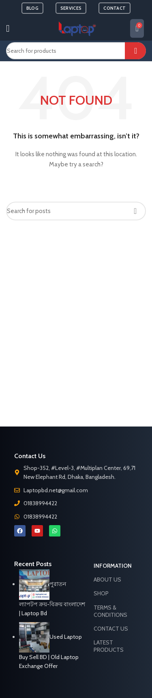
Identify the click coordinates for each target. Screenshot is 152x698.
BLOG (32, 8)
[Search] (76, 50)
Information (113, 565)
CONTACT (114, 8)
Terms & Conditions (110, 611)
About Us (107, 579)
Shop (101, 593)
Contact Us (111, 628)
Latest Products (109, 646)
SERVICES (70, 8)
